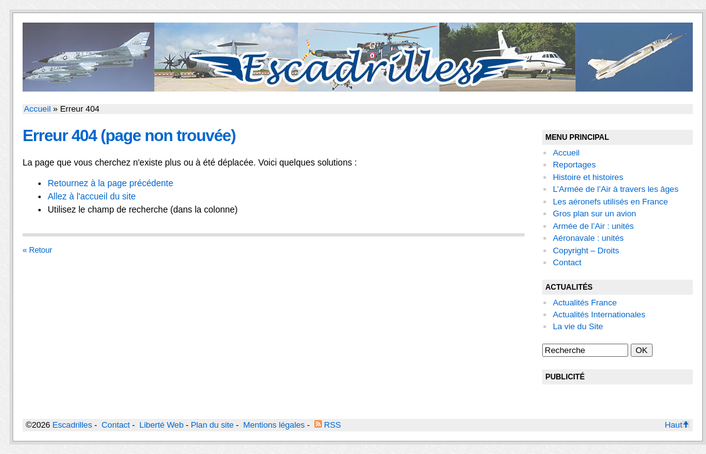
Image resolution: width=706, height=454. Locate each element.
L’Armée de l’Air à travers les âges (615, 189)
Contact (567, 262)
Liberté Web (161, 425)
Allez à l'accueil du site (92, 196)
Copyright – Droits (586, 250)
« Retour (37, 250)
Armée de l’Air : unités (593, 226)
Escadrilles (72, 425)
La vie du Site (578, 326)
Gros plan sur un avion (594, 213)
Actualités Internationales (599, 314)
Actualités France (585, 302)
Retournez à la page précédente (110, 183)
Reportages (574, 164)
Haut (677, 425)
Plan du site (212, 425)
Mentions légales (273, 425)
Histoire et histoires (588, 177)
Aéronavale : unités (588, 238)
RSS (327, 425)
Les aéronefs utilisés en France (610, 201)
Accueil (37, 109)
